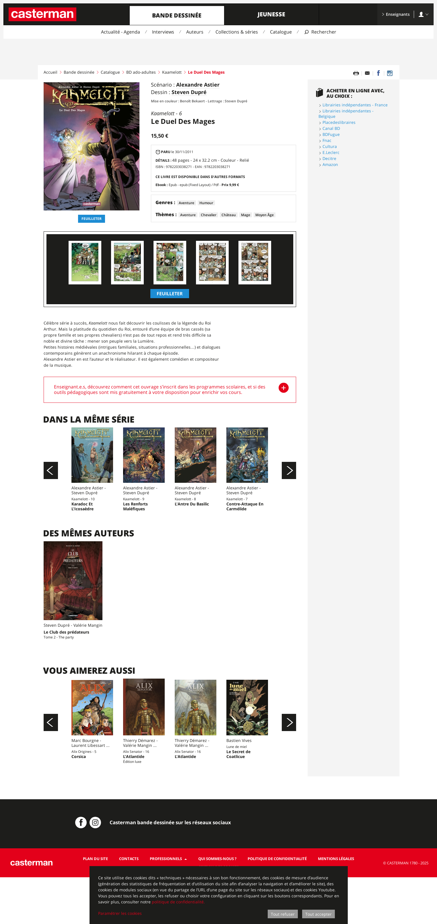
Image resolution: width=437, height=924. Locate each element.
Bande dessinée (176, 15)
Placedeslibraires (339, 122)
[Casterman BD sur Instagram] (389, 73)
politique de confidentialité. (178, 902)
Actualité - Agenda (120, 32)
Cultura (330, 146)
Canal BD (331, 128)
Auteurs (194, 32)
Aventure (186, 202)
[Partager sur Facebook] (378, 73)
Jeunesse (271, 14)
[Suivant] (289, 482)
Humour (206, 202)
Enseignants (396, 14)
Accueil (50, 72)
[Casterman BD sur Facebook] (81, 869)
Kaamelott (172, 72)
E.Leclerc (331, 152)
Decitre (329, 158)
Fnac (327, 140)
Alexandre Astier (198, 85)
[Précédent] (51, 482)
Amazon (330, 164)
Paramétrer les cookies (120, 913)
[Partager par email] (367, 73)
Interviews (163, 32)
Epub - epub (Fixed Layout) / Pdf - (204, 184)
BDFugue (331, 134)
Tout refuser (283, 914)
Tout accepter (318, 914)
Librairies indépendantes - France (355, 105)
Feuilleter (91, 218)
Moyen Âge (264, 214)
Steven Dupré (189, 92)
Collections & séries (236, 32)
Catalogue (281, 32)
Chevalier (208, 214)
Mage (245, 214)
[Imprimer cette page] (356, 73)
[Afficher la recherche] (320, 32)
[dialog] (219, 895)
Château (229, 214)
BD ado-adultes (141, 72)
